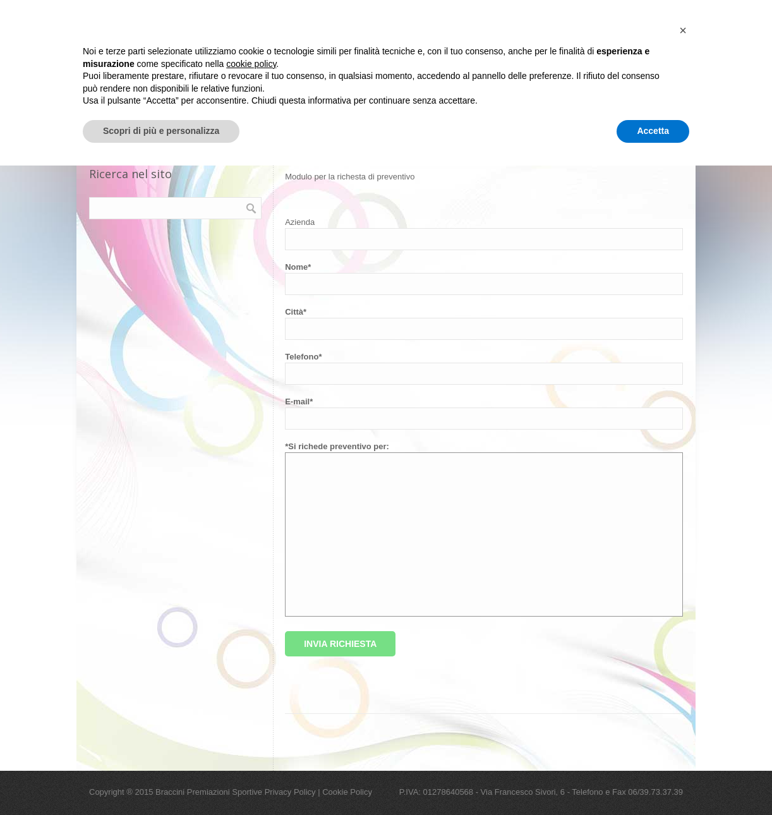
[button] (683, 680)
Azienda (300, 222)
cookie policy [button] (251, 713)
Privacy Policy (290, 792)
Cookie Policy (347, 792)
